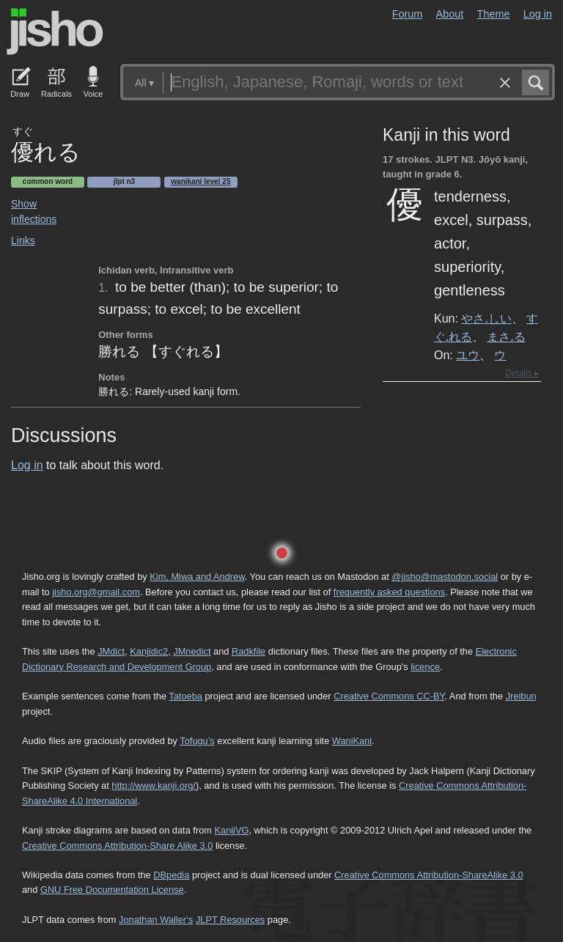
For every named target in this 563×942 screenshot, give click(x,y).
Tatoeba (185, 696)
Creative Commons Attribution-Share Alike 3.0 (117, 845)
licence (425, 666)
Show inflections (33, 211)
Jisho (55, 31)
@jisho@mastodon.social (444, 576)
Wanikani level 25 (200, 181)
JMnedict (191, 651)
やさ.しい (486, 318)
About (450, 14)
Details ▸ (522, 373)
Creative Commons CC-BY (389, 696)
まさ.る (506, 336)
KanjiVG (231, 830)
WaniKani (352, 740)
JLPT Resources (230, 919)
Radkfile (248, 651)
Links (23, 240)
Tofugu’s (197, 740)
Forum (407, 14)
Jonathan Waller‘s (156, 919)
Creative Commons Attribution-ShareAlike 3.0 (428, 874)
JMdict (111, 651)
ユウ (467, 355)
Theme (493, 14)
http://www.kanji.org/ (153, 785)
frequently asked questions (389, 591)
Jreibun (521, 696)
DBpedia (171, 874)
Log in (537, 14)
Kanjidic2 (149, 651)
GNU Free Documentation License (112, 889)
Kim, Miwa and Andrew (197, 576)
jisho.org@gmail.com (96, 591)
